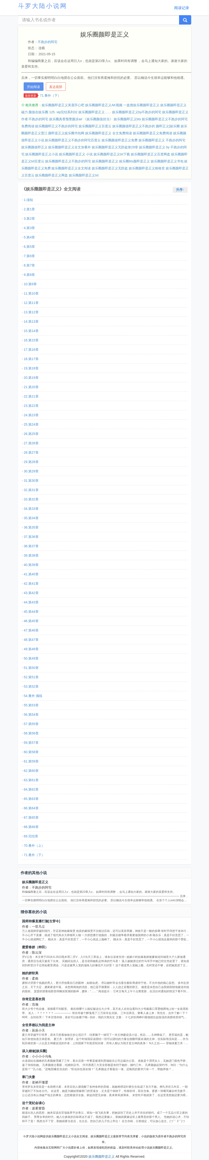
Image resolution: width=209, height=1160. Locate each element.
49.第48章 (31, 649)
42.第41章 (31, 583)
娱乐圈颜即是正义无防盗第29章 (115, 147)
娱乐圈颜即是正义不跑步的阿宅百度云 (73, 140)
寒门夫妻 (28, 1077)
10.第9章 (30, 284)
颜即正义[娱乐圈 (168, 126)
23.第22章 (31, 406)
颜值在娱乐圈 (38, 112)
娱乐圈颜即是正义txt (84, 175)
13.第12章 (31, 312)
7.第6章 (29, 256)
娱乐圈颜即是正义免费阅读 (152, 133)
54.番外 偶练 (33, 696)
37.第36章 (31, 537)
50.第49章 (31, 658)
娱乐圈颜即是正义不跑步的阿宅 (68, 161)
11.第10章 (31, 293)
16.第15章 (31, 340)
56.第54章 (31, 714)
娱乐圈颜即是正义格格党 (147, 168)
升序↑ (180, 190)
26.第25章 (31, 434)
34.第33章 (31, 509)
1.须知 (28, 200)
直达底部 (55, 87)
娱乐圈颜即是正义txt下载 (112, 154)
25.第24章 (31, 424)
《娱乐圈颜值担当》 (98, 119)
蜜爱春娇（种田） (35, 947)
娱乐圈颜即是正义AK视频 (103, 105)
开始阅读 (33, 87)
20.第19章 (31, 377)
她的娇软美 (30, 973)
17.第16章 (31, 349)
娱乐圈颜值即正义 (34, 147)
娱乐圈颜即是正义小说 (41, 154)
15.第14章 (31, 331)
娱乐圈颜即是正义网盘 (51, 175)
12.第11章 (31, 303)
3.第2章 (29, 218)
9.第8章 (29, 275)
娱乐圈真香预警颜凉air (65, 119)
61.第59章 (31, 761)
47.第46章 (31, 630)
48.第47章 (31, 640)
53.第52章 (31, 686)
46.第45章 (31, 621)
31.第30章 (31, 480)
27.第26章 (31, 443)
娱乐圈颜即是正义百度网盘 (150, 154)
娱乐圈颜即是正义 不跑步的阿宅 (162, 140)
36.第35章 (31, 527)
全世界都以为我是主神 (38, 1025)
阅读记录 (181, 8)
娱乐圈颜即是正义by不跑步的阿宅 (136, 112)
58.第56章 (31, 733)
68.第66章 (31, 827)
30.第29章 (31, 471)
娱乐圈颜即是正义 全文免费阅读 (108, 133)
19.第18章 (31, 368)
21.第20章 (31, 387)
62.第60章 (31, 771)
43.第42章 (31, 593)
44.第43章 (31, 602)
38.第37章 (31, 546)
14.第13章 (31, 321)
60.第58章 (31, 752)
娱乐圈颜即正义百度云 (95, 126)
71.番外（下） (50, 95)
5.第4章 (29, 237)
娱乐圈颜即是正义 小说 (76, 154)
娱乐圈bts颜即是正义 (134, 161)
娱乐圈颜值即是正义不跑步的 (133, 126)
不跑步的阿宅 (47, 42)
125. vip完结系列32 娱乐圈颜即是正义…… (80, 112)
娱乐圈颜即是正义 (105, 161)
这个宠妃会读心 (33, 1103)
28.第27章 (31, 452)
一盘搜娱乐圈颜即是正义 (141, 105)
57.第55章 (31, 724)
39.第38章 (31, 555)
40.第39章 (31, 565)
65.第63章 (31, 799)
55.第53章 (31, 705)
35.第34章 (31, 518)
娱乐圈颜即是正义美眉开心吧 (63, 105)
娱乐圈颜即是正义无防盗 (110, 168)
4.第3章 (29, 228)
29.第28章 (31, 462)
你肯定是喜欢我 (33, 999)
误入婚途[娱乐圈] (34, 1051)
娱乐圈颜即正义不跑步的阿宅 (56, 126)
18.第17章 (31, 359)
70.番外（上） (34, 845)
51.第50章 (31, 668)
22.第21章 (31, 396)
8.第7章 (29, 265)
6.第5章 (29, 246)
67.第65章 (31, 817)
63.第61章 (31, 780)
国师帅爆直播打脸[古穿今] (41, 921)
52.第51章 (31, 677)
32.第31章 (31, 490)
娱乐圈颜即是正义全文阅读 (71, 168)
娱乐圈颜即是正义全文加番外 (69, 147)
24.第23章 (31, 415)
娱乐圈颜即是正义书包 (167, 161)
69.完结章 (31, 836)
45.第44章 (31, 611)
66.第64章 (31, 808)
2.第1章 (29, 209)
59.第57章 (31, 742)
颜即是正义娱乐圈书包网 (66, 133)
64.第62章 (31, 789)
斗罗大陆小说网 (42, 5)
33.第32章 (31, 499)
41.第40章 (31, 574)
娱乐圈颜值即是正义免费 (120, 140)
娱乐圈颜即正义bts (127, 119)
